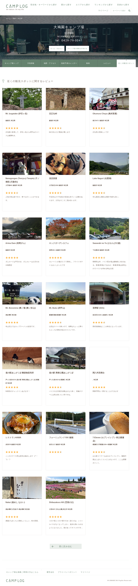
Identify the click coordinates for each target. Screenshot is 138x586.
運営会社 (50, 572)
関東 (14, 18)
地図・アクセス (50, 63)
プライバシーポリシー (67, 572)
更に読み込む (65, 546)
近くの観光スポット (126, 63)
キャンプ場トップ (11, 63)
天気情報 (31, 63)
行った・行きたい (57, 48)
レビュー (107, 63)
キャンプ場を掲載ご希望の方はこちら (22, 572)
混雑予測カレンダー (69, 63)
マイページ (103, 10)
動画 (88, 63)
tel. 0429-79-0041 (69, 40)
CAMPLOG (17, 6)
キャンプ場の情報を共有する (77, 48)
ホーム (8, 18)
